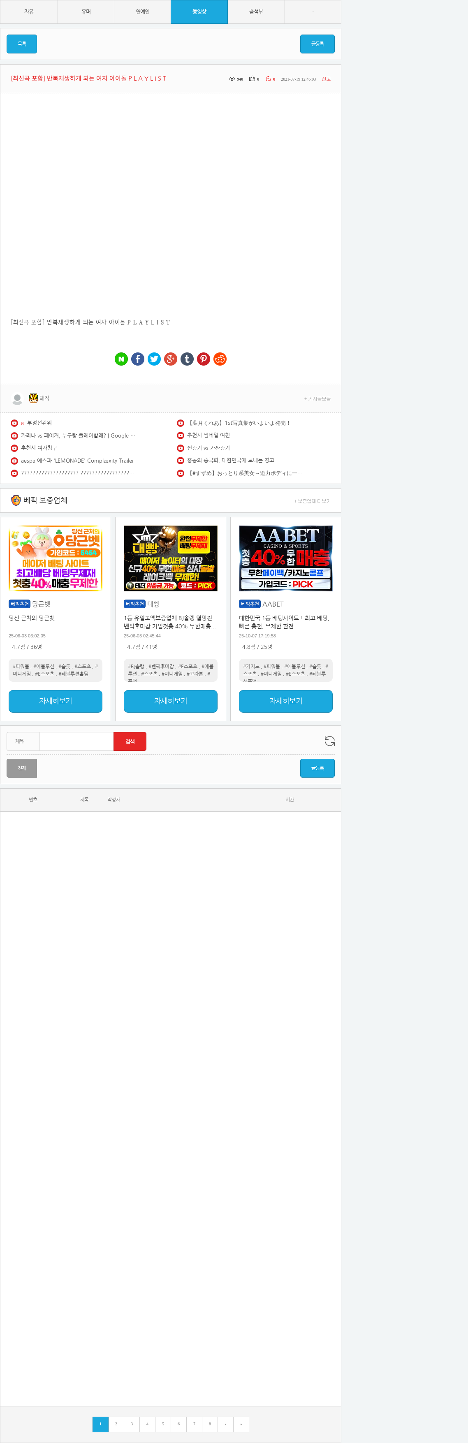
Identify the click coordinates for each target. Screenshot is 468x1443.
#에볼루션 (43, 666)
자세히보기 (55, 701)
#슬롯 (64, 666)
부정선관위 (39, 423)
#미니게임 (172, 674)
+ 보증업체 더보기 (312, 500)
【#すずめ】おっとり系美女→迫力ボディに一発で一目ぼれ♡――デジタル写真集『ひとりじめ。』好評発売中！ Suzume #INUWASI (244, 473)
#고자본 (195, 674)
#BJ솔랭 (136, 666)
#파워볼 (21, 666)
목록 (22, 44)
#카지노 (251, 666)
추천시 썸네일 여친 (208, 435)
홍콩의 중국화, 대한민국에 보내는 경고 (230, 460)
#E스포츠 (44, 674)
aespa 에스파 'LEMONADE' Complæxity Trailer (77, 460)
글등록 (317, 44)
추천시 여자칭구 (39, 448)
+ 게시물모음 (317, 398)
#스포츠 (82, 666)
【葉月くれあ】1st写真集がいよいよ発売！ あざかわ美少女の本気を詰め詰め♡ (244, 423)
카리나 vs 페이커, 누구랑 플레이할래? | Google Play (78, 435)
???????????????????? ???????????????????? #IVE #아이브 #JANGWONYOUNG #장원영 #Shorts (78, 473)
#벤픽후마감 (161, 666)
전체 (22, 768)
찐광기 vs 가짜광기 (208, 448)
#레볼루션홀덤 (73, 674)
